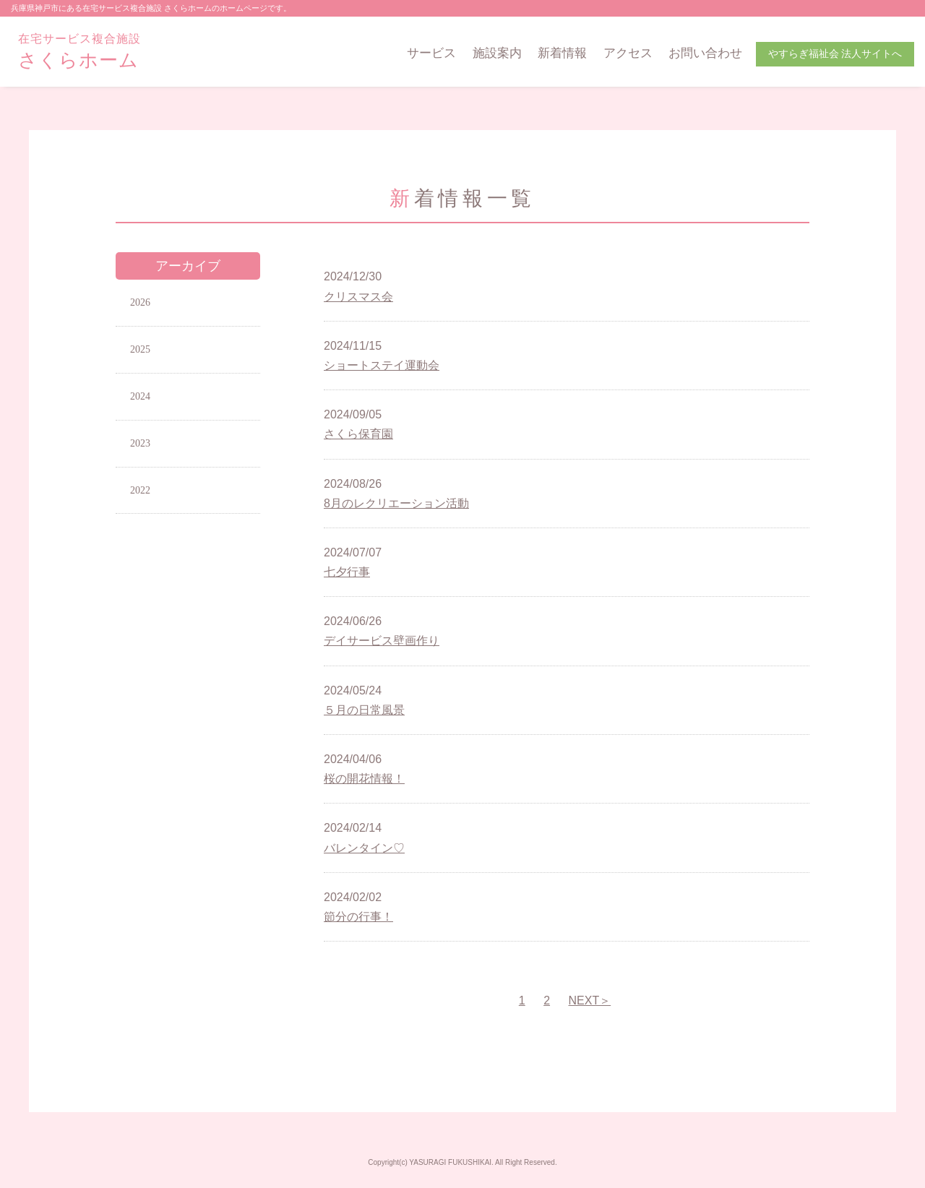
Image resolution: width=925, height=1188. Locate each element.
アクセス (628, 53)
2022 (140, 490)
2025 (140, 349)
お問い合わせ (705, 53)
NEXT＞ (590, 1000)
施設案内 (497, 53)
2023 (140, 443)
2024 (140, 396)
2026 (140, 302)
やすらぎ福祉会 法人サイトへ (835, 53)
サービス (431, 53)
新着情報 (562, 53)
